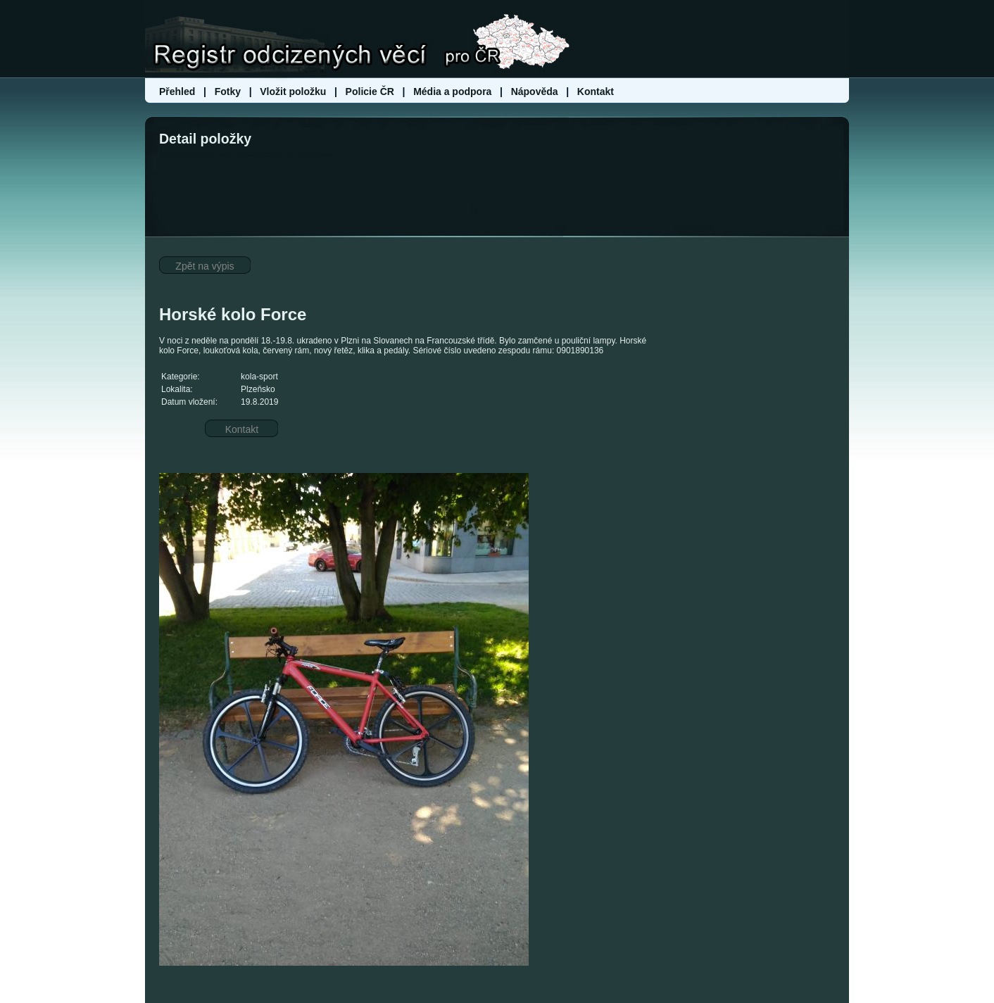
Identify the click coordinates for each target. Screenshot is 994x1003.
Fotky (228, 91)
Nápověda (534, 91)
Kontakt (595, 91)
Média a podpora (453, 91)
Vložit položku (293, 91)
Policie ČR (370, 91)
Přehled (178, 91)
